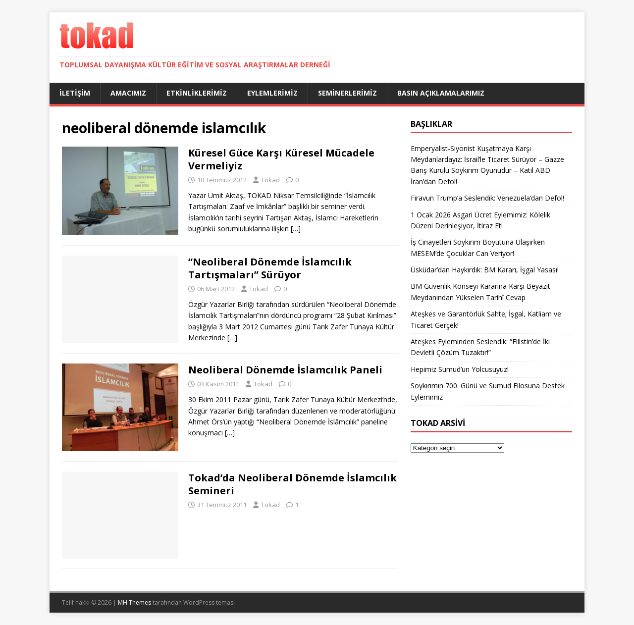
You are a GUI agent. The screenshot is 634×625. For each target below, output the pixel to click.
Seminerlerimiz (347, 93)
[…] (296, 228)
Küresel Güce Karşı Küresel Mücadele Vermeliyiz (281, 159)
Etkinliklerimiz (196, 93)
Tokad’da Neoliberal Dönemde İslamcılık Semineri (292, 484)
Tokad (270, 179)
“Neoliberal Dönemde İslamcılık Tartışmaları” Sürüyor (270, 268)
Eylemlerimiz (272, 93)
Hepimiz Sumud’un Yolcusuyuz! (460, 369)
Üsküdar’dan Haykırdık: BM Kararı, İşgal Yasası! (485, 269)
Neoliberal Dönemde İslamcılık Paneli (285, 369)
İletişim (74, 93)
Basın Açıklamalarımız (440, 93)
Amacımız (128, 93)
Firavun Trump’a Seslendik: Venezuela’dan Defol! (487, 198)
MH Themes (134, 602)
